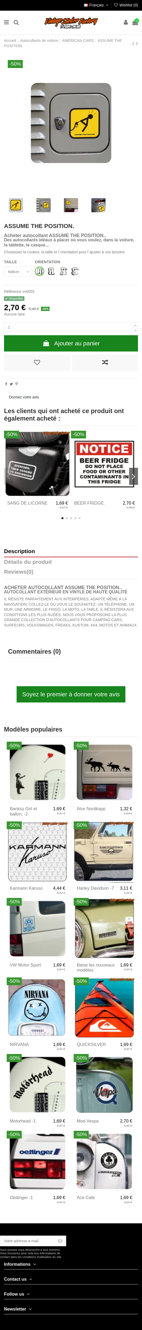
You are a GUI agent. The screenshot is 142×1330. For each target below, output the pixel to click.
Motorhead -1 (23, 1121)
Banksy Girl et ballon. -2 (23, 811)
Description (19, 551)
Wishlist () (126, 5)
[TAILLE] (17, 272)
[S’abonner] (60, 1241)
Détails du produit (28, 562)
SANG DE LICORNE (27, 503)
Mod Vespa (88, 1121)
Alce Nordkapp (91, 808)
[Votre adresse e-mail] (27, 1241)
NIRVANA (19, 1044)
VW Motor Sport (25, 964)
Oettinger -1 (21, 1197)
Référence (12, 291)
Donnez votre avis (24, 397)
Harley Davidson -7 (95, 888)
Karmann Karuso (26, 888)
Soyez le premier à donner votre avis (71, 694)
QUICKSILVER (91, 1044)
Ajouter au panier (71, 343)
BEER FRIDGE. (89, 503)
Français (96, 5)
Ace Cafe (86, 1197)
